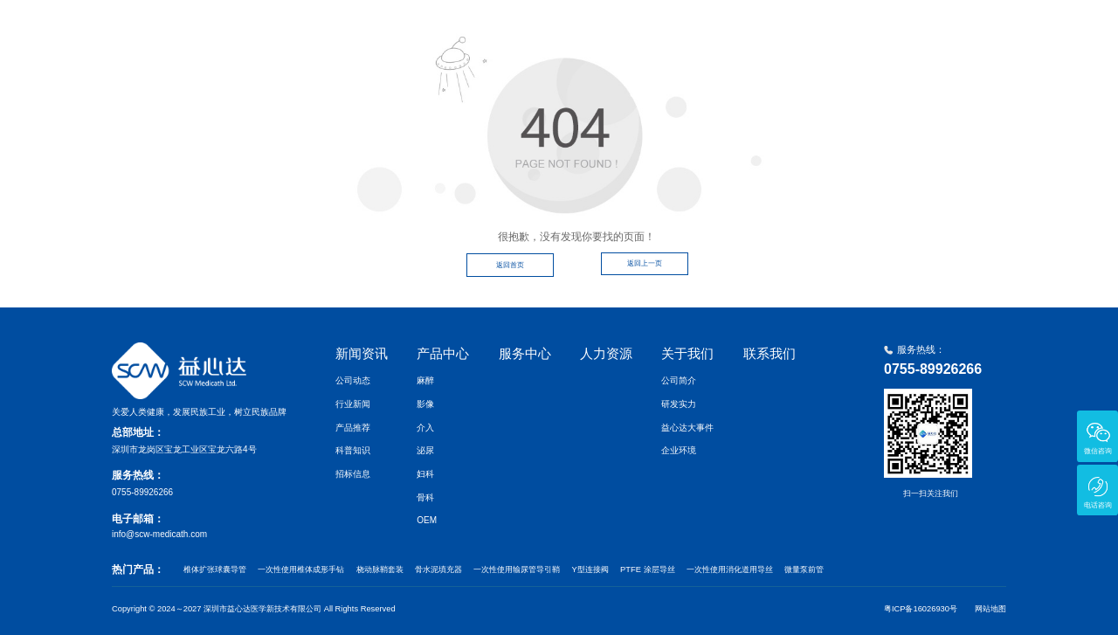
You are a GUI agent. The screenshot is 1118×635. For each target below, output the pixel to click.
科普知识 (352, 450)
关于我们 (891, 29)
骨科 (425, 497)
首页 (517, 29)
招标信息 (352, 474)
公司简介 (678, 380)
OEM (427, 520)
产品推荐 (352, 427)
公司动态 (352, 380)
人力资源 (814, 29)
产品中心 (660, 29)
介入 (425, 427)
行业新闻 (352, 404)
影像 (425, 404)
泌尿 (425, 450)
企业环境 (678, 450)
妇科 (425, 474)
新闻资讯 (583, 29)
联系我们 (968, 29)
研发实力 (678, 404)
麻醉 (425, 380)
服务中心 (737, 29)
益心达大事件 (687, 427)
